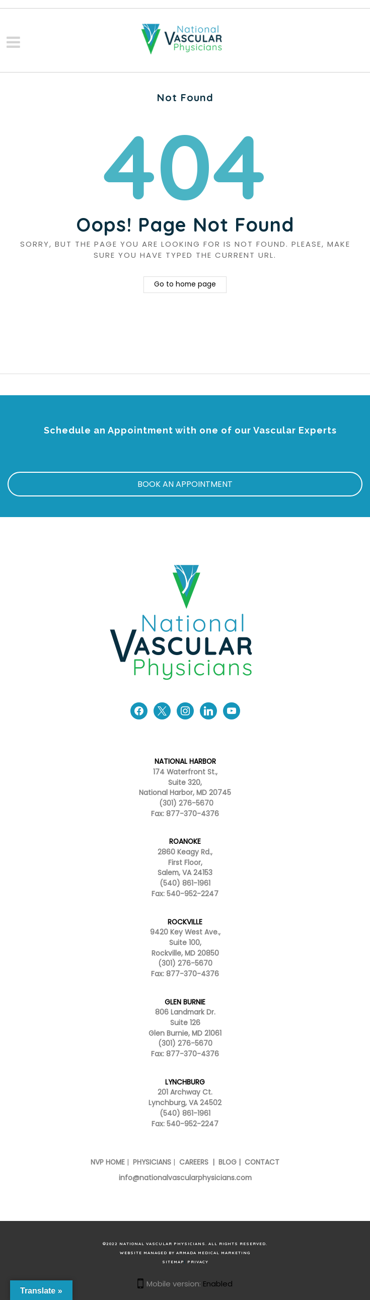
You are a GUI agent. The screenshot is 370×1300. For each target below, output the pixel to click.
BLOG (227, 1162)
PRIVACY (197, 1261)
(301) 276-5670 (185, 963)
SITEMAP (173, 1261)
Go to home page (185, 284)
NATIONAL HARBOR (185, 761)
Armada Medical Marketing (213, 1252)
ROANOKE (185, 841)
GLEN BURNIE (185, 1002)
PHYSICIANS (152, 1162)
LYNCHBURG (185, 1082)
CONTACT (262, 1162)
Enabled (218, 1283)
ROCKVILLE (185, 922)
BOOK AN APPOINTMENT (185, 484)
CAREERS (192, 1162)
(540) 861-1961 (185, 883)
